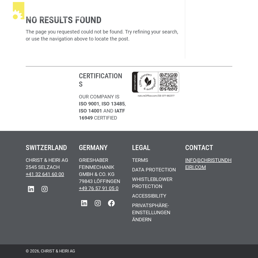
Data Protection (154, 170)
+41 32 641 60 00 (45, 174)
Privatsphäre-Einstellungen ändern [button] (151, 212)
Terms (140, 160)
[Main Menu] (239, 12)
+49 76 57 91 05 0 (98, 188)
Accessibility (149, 196)
